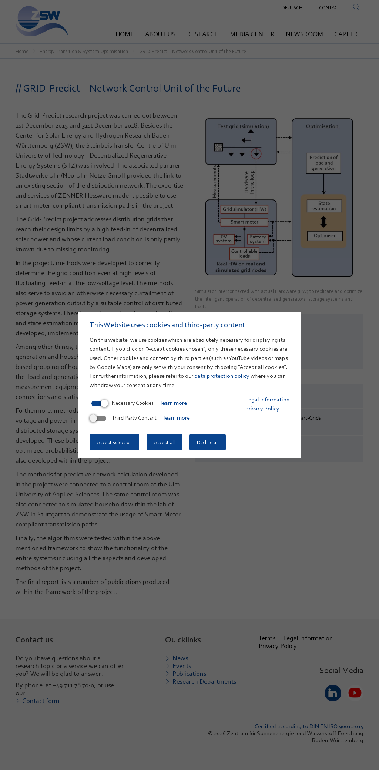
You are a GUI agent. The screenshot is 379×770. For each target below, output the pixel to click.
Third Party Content (124, 417)
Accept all (164, 442)
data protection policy (221, 376)
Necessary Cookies (122, 403)
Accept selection (114, 442)
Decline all (207, 442)
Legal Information (267, 399)
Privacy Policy (262, 408)
